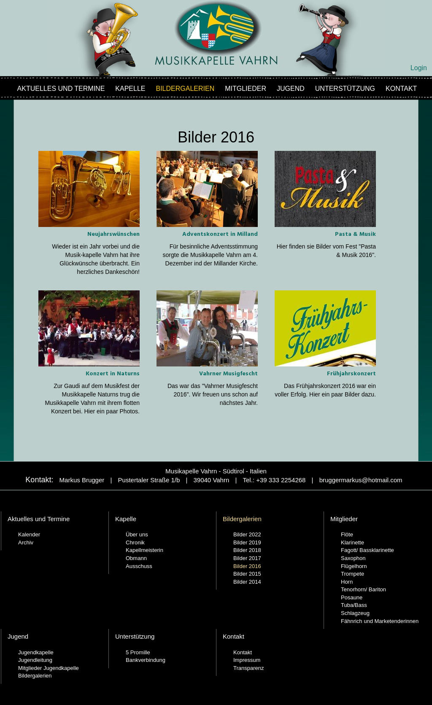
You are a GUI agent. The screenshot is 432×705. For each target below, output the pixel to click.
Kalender (29, 534)
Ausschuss (139, 566)
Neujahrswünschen (113, 234)
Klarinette (352, 542)
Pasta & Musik (355, 234)
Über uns (137, 534)
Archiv (25, 542)
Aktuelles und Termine (61, 88)
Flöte (347, 534)
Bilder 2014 (247, 582)
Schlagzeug (355, 613)
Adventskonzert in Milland (220, 234)
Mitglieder (245, 88)
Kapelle (130, 88)
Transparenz (248, 668)
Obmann (136, 558)
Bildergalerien (185, 88)
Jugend (291, 88)
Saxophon (353, 558)
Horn (347, 582)
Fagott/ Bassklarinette (367, 550)
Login (418, 67)
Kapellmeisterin (144, 550)
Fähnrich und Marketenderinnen (379, 621)
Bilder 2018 (247, 550)
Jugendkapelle (36, 652)
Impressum (246, 660)
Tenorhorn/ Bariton (363, 589)
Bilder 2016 (247, 566)
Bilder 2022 (247, 534)
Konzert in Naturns (113, 374)
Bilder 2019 (247, 542)
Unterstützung (345, 88)
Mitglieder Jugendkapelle (48, 668)
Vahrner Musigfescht (228, 374)
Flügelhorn (354, 566)
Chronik (135, 542)
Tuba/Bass (354, 605)
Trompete (352, 574)
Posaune (351, 597)
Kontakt (401, 88)
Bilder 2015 (247, 574)
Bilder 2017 (247, 558)
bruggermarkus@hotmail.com (360, 480)
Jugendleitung (35, 660)
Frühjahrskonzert (351, 374)
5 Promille (138, 652)
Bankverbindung (145, 660)
